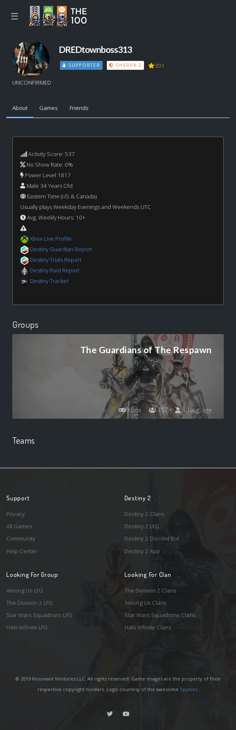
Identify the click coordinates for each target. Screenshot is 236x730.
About (19, 108)
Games (48, 108)
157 (158, 410)
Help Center (21, 551)
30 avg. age (193, 410)
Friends (79, 108)
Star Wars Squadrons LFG (39, 615)
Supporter (81, 65)
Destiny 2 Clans (145, 514)
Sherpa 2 (125, 65)
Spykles (188, 689)
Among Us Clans (146, 603)
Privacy (15, 514)
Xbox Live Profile (51, 238)
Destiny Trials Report (55, 259)
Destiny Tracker (49, 281)
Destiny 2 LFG (142, 526)
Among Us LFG (24, 590)
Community (20, 538)
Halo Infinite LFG (27, 627)
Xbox (129, 410)
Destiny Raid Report (54, 270)
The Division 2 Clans (150, 590)
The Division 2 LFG (29, 603)
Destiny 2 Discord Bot (152, 538)
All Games (19, 526)
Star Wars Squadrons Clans (160, 615)
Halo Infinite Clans (148, 627)
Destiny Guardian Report (61, 249)
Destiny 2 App (142, 551)
